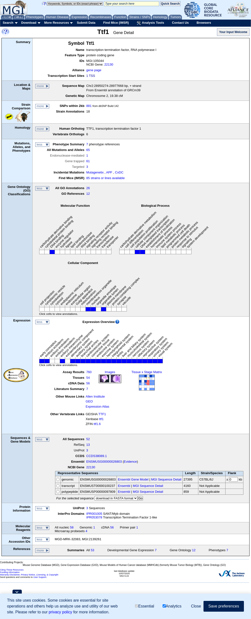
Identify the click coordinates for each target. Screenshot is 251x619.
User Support (39, 577)
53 (92, 550)
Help (14, 16)
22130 (108, 64)
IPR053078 (94, 517)
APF (109, 172)
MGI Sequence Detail (166, 479)
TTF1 (102, 414)
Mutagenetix (95, 172)
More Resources (56, 22)
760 (89, 372)
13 (88, 445)
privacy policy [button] (60, 612)
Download (28, 22)
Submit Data (86, 22)
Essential (144, 606)
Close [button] (196, 606)
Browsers (204, 22)
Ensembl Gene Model (133, 479)
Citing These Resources (12, 570)
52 (88, 439)
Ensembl (124, 486)
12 (88, 193)
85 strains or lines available (105, 178)
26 (88, 188)
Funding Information (10, 572)
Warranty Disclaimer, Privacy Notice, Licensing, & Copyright (29, 574)
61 (88, 161)
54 (88, 377)
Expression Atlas (97, 406)
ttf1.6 (97, 424)
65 (88, 150)
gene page (93, 70)
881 (89, 106)
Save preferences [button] (223, 606)
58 (71, 527)
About (5, 16)
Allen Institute (95, 396)
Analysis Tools (150, 23)
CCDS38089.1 (96, 456)
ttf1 (101, 419)
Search (8, 22)
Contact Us (180, 22)
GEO (89, 401)
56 (88, 383)
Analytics (172, 606)
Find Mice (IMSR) (116, 22)
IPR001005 (94, 514)
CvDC (119, 172)
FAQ (21, 16)
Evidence (130, 461)
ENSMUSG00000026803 (104, 461)
